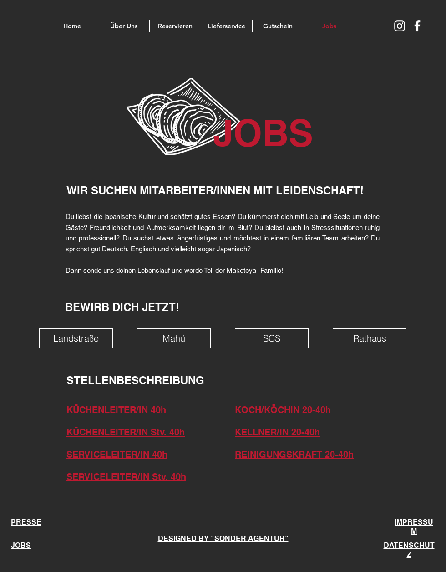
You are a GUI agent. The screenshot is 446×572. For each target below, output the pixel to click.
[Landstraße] (76, 338)
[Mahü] (174, 338)
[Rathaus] (369, 338)
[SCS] (272, 338)
